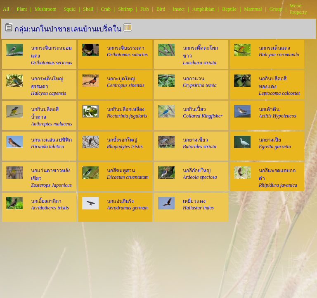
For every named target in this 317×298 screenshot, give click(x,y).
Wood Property (298, 9)
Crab (105, 9)
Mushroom (46, 9)
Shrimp (125, 9)
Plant (22, 9)
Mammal (253, 9)
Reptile (229, 9)
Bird (160, 9)
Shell (88, 9)
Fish (144, 9)
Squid (70, 9)
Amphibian (203, 9)
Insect (179, 9)
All (6, 9)
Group (276, 9)
